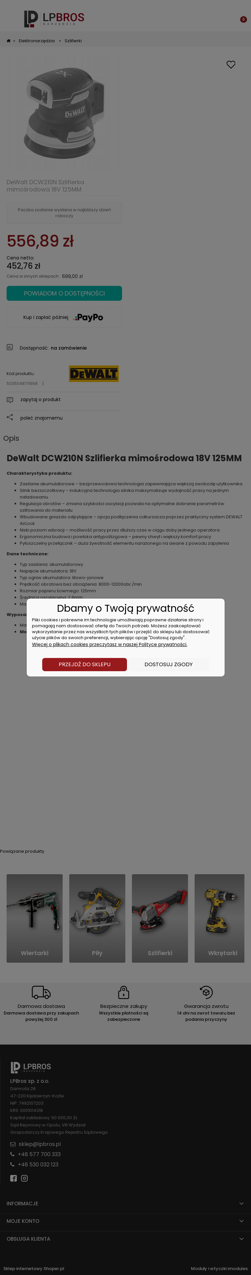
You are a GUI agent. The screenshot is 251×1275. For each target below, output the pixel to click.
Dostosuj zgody (168, 664)
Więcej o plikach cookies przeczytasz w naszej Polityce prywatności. (109, 644)
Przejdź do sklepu (84, 664)
